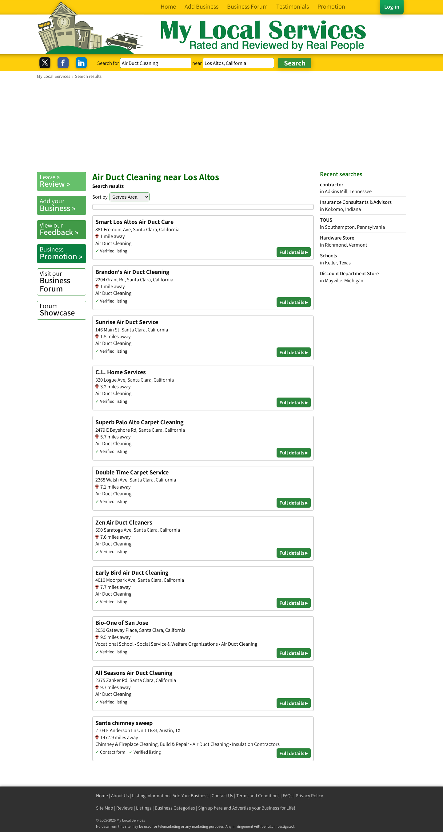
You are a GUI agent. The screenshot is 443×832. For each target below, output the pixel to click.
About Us (120, 795)
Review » (63, 180)
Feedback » (63, 229)
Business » (63, 204)
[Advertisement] (221, 125)
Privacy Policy (309, 795)
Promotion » (63, 253)
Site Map (104, 808)
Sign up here (210, 808)
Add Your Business (191, 795)
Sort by (100, 196)
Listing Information (151, 795)
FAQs (288, 795)
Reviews (124, 808)
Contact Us (222, 795)
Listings (144, 808)
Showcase (63, 309)
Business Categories (175, 808)
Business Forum (63, 281)
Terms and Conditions (258, 795)
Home (102, 795)
